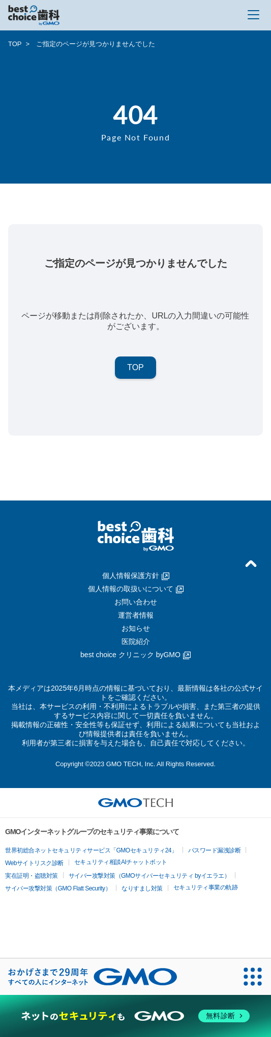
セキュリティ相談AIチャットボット (120, 862)
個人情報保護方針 (135, 575)
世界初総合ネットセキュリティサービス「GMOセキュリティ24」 (91, 850)
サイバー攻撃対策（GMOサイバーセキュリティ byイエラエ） (149, 875)
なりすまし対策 (142, 888)
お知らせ (136, 628)
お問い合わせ (135, 602)
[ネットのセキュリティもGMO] (135, 1016)
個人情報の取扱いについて (136, 589)
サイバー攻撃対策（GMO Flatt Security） (58, 888)
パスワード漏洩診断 (214, 850)
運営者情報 (136, 615)
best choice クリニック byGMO (135, 655)
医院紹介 (136, 641)
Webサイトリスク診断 (34, 863)
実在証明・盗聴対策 (31, 875)
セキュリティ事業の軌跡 (205, 887)
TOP (15, 44)
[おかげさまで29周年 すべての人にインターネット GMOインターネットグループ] (92, 976)
